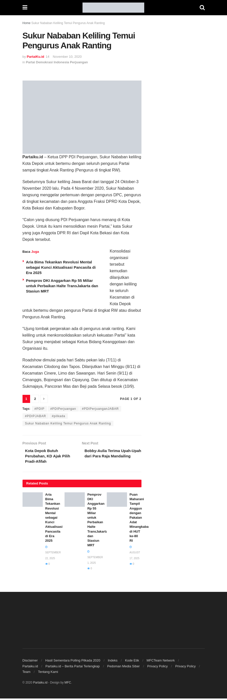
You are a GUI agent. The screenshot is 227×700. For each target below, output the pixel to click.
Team (27, 673)
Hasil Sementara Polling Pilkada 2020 (72, 662)
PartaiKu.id (35, 57)
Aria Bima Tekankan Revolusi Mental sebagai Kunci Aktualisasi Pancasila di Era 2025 (61, 267)
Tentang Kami (48, 673)
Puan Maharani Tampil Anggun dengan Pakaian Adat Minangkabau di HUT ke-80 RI (140, 519)
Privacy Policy (157, 668)
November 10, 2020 (67, 57)
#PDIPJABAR (35, 416)
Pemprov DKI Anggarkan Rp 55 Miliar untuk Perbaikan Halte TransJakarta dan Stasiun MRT (62, 285)
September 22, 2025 (53, 554)
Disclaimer (30, 662)
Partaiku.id (30, 668)
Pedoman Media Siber (123, 668)
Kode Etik (132, 662)
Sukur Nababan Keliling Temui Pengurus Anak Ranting (68, 423)
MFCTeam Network (161, 662)
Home (27, 23)
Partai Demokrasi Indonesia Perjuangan (57, 62)
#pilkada (58, 416)
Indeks (112, 662)
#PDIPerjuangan (63, 409)
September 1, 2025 (95, 559)
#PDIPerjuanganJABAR (100, 409)
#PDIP (39, 409)
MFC (68, 684)
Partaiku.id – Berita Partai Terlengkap (73, 668)
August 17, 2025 (135, 554)
